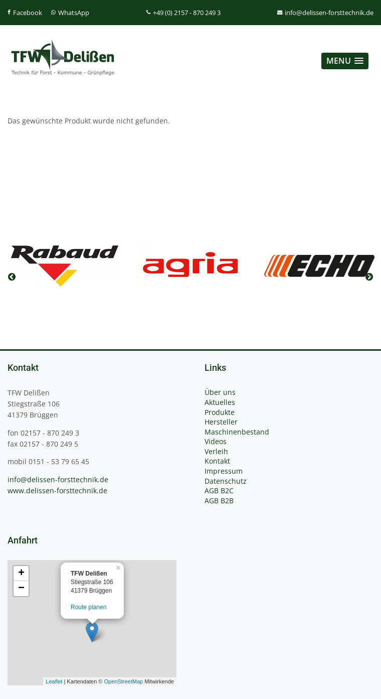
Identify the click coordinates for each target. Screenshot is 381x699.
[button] (344, 61)
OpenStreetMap (123, 681)
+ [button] (21, 573)
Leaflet (54, 681)
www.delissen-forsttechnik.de (57, 490)
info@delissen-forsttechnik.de (58, 479)
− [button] (21, 588)
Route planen (88, 607)
